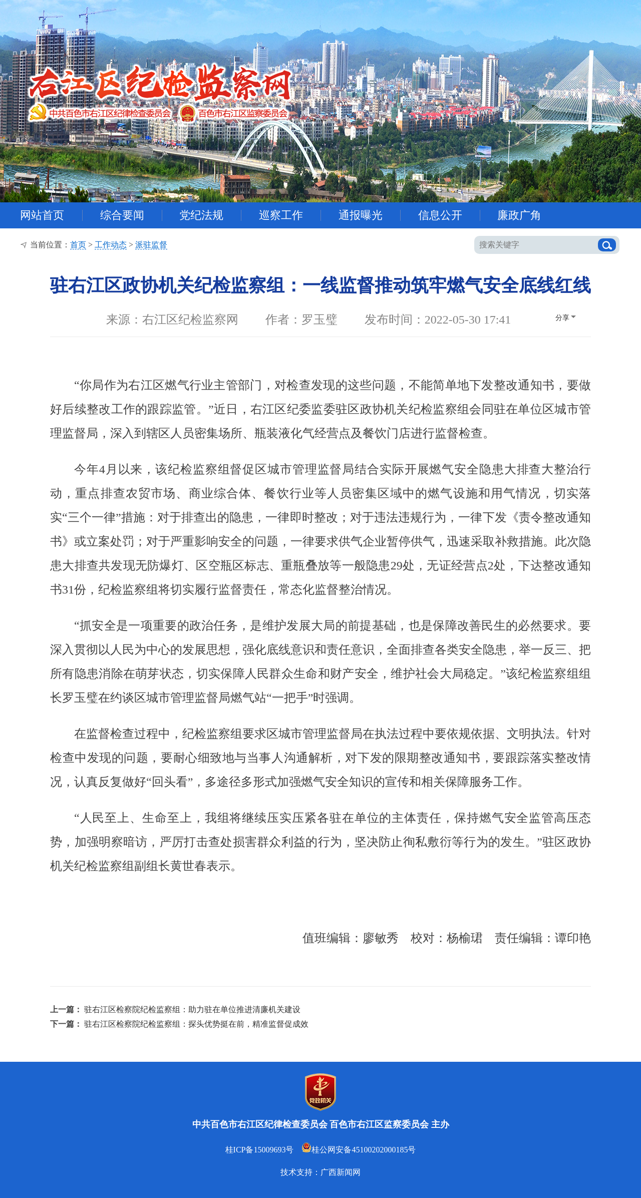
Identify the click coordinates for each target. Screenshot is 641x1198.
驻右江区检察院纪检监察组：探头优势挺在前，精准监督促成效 (196, 1024)
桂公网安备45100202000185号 (358, 1149)
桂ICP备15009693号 (259, 1149)
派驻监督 (151, 244)
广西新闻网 (340, 1172)
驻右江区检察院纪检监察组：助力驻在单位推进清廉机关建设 (192, 1009)
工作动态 (111, 244)
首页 (78, 244)
